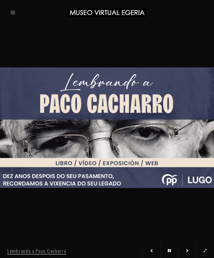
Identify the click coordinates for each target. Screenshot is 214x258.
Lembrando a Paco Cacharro (36, 250)
